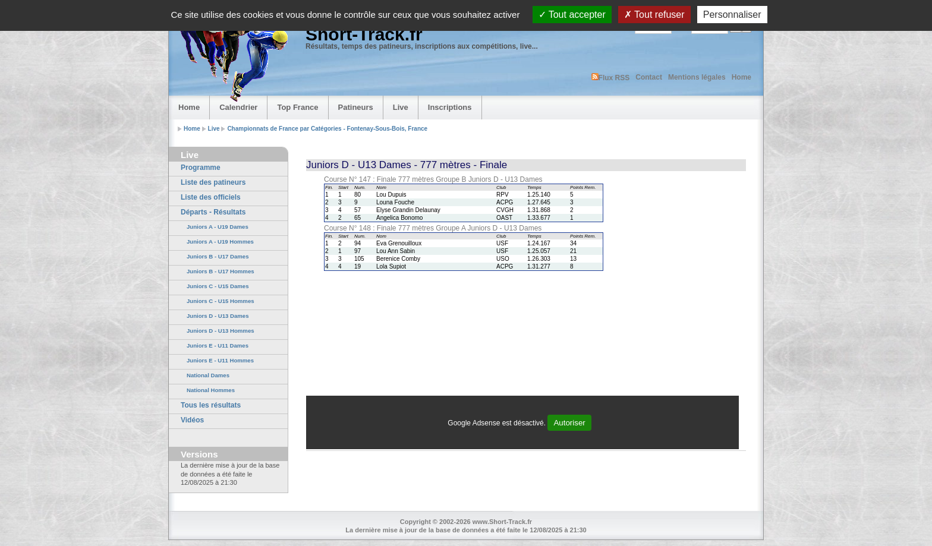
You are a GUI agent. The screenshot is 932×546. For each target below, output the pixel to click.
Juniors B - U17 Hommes (220, 271)
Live (400, 107)
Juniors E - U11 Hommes (220, 360)
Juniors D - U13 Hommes (220, 330)
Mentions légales (697, 77)
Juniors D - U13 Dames (218, 316)
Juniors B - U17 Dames (218, 256)
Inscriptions (450, 107)
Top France (297, 107)
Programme (201, 167)
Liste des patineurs (213, 182)
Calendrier (238, 107)
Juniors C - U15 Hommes (220, 301)
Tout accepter (572, 15)
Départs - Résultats (213, 212)
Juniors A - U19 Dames (217, 226)
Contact (648, 77)
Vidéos (192, 420)
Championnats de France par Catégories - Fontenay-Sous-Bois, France (327, 128)
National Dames (208, 375)
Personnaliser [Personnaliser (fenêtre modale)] (732, 15)
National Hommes (211, 390)
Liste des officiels (211, 197)
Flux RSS (610, 77)
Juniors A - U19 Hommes (220, 241)
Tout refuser (654, 15)
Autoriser (569, 422)
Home (741, 77)
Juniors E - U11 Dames (217, 345)
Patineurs (355, 107)
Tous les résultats (211, 405)
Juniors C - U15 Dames (218, 286)
